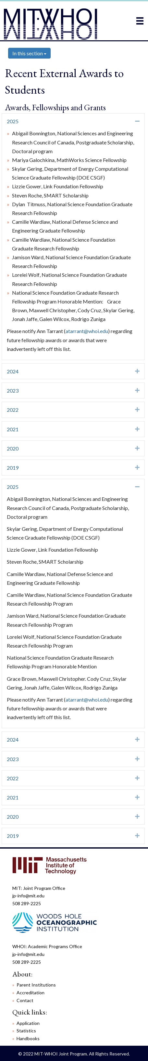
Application (28, 1023)
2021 (12, 429)
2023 (12, 390)
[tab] (73, 121)
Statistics (26, 1030)
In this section (29, 53)
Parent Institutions (36, 984)
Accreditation (30, 992)
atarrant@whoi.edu (87, 331)
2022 (12, 410)
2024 (12, 371)
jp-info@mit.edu (28, 895)
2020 (12, 448)
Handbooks (28, 1038)
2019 (12, 467)
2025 (12, 121)
